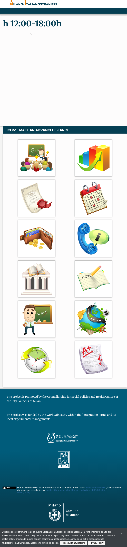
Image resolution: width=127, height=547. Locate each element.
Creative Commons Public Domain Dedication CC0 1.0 (72, 490)
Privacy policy (24, 492)
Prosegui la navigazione (73, 543)
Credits (101, 490)
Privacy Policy (96, 543)
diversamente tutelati (96, 487)
